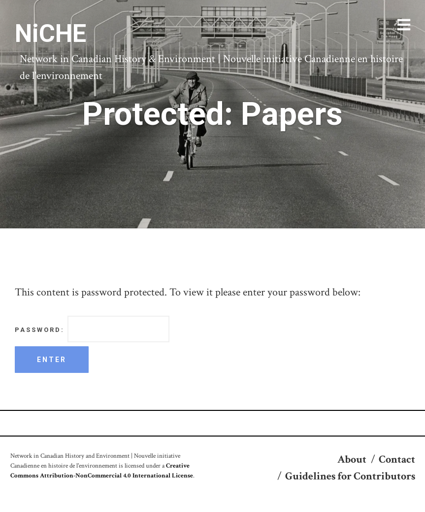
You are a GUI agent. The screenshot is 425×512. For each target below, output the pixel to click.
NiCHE (50, 33)
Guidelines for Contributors (350, 476)
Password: (92, 329)
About (351, 459)
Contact (397, 459)
